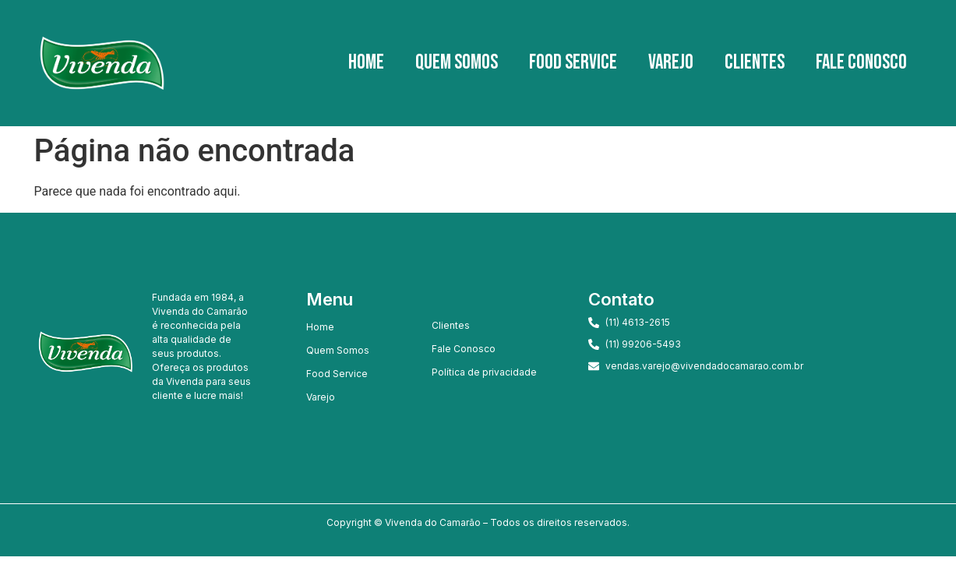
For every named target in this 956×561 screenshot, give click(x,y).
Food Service (573, 63)
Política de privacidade (484, 372)
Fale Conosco (861, 63)
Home (366, 63)
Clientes (755, 63)
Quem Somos (456, 63)
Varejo (670, 63)
